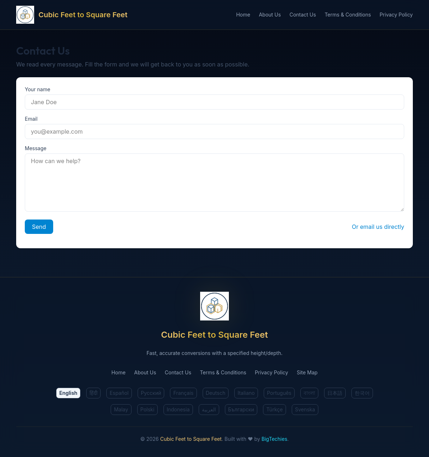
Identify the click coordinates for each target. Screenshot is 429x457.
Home (243, 14)
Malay (121, 409)
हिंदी (93, 393)
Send (39, 226)
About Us (270, 14)
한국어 (362, 393)
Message (35, 148)
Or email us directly (378, 226)
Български (241, 409)
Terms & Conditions (347, 14)
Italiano (246, 393)
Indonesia (178, 409)
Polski (147, 409)
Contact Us (303, 14)
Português (279, 393)
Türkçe (274, 409)
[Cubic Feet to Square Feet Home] (126, 15)
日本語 (334, 393)
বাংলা (309, 393)
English (68, 393)
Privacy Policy (396, 14)
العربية (209, 409)
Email (31, 119)
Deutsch (216, 393)
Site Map (307, 372)
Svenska (305, 409)
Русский (151, 393)
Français (183, 393)
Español (119, 393)
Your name (37, 89)
